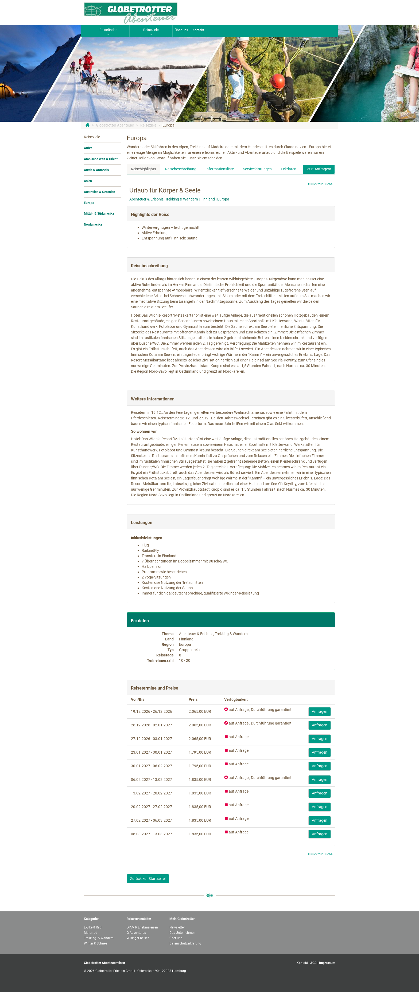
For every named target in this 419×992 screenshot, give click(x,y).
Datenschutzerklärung (185, 943)
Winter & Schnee (95, 943)
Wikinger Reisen (138, 938)
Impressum (327, 963)
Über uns (181, 30)
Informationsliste (219, 169)
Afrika (88, 148)
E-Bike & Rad (93, 927)
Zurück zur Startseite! (148, 878)
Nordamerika (93, 224)
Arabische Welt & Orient (101, 159)
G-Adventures (136, 933)
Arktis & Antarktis (96, 170)
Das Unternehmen (182, 933)
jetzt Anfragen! (319, 169)
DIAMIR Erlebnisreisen (142, 927)
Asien (88, 181)
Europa (168, 125)
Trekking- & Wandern (99, 938)
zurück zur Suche (320, 184)
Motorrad (90, 933)
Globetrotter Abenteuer (115, 125)
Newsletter (177, 927)
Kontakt (198, 30)
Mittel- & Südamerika (99, 213)
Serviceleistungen (257, 169)
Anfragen (319, 711)
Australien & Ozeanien (99, 192)
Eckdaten (288, 169)
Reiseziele (148, 125)
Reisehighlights (143, 169)
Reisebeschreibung (180, 169)
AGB (313, 963)
